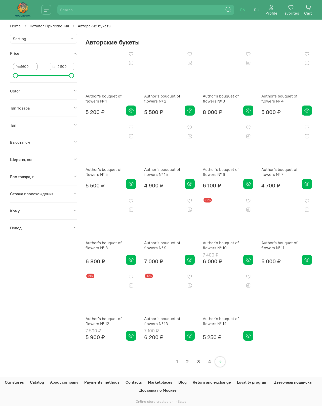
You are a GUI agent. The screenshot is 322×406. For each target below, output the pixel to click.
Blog (182, 382)
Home (15, 25)
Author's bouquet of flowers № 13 (162, 321)
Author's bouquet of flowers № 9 (162, 245)
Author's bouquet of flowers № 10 (221, 245)
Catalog (37, 382)
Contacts (134, 382)
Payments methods (101, 382)
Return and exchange (212, 382)
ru (256, 9)
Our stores (14, 382)
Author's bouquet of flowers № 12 (104, 321)
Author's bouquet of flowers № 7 (279, 172)
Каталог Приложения (49, 25)
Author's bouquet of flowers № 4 (279, 98)
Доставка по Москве (158, 390)
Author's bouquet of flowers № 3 (221, 98)
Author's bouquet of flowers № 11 (279, 245)
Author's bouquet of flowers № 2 (162, 98)
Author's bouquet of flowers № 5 (104, 172)
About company (64, 382)
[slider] (15, 75)
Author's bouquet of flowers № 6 (221, 172)
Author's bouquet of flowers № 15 (162, 172)
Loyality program (252, 382)
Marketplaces (160, 382)
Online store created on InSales (161, 401)
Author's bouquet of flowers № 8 (104, 245)
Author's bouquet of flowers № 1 (104, 98)
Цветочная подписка (292, 382)
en (242, 9)
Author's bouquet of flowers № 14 (221, 321)
